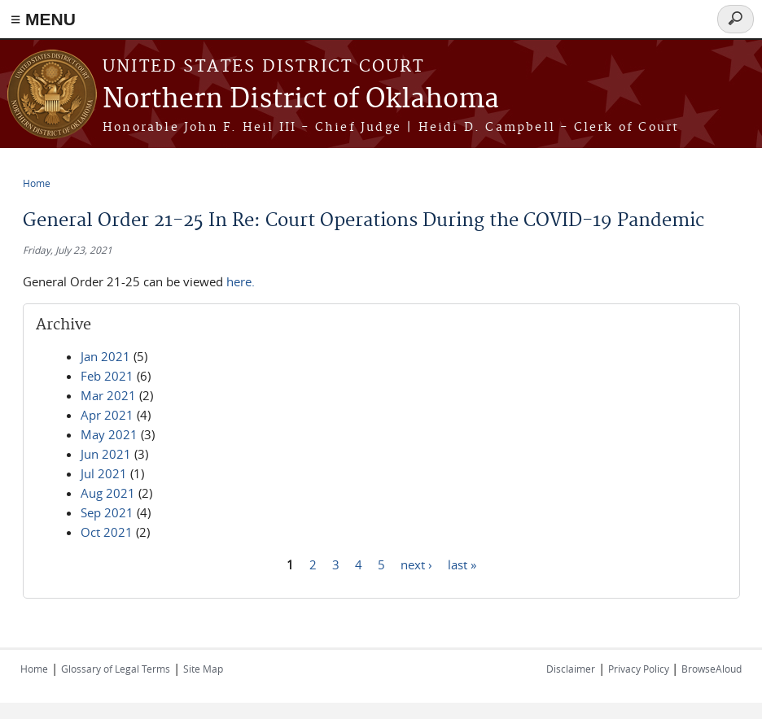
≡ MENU (43, 19)
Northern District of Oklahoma (301, 99)
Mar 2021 (108, 395)
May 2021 (109, 434)
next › (416, 564)
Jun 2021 (106, 454)
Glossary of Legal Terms (115, 668)
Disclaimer (570, 668)
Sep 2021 (107, 512)
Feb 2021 (107, 376)
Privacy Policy (640, 668)
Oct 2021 (107, 532)
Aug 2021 (108, 493)
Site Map (203, 668)
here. (240, 281)
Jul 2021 (104, 473)
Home (36, 183)
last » (462, 564)
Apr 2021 (107, 415)
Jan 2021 (105, 356)
